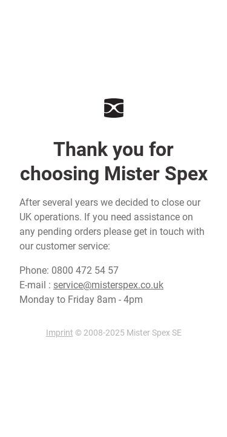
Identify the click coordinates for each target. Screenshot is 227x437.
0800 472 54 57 (85, 270)
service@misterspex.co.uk (108, 285)
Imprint (59, 332)
